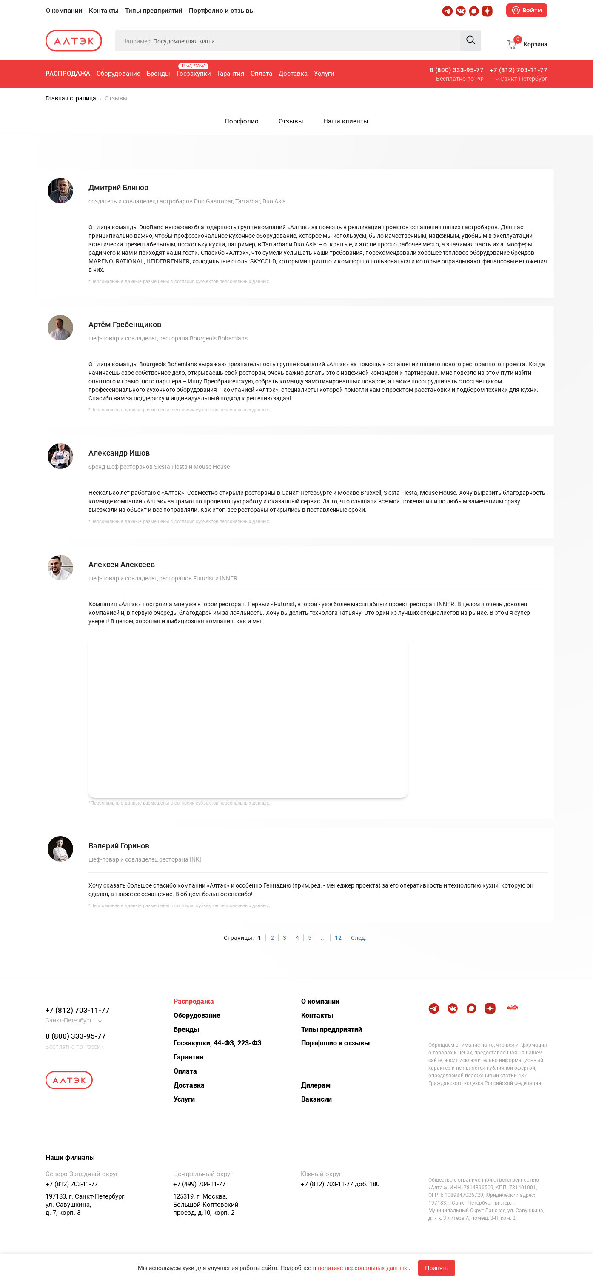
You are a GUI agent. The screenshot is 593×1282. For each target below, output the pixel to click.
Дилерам (316, 1085)
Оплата (261, 73)
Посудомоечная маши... (186, 41)
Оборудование (118, 73)
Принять (436, 1268)
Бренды (158, 73)
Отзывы (291, 121)
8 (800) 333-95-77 (457, 70)
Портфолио (242, 121)
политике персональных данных (363, 1268)
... (323, 937)
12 (338, 937)
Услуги (324, 73)
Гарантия (230, 73)
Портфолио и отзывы (222, 10)
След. (358, 937)
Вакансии (316, 1099)
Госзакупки (194, 70)
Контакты (104, 10)
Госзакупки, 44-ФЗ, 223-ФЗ (218, 1043)
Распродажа (68, 73)
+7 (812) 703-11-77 (518, 70)
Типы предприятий (153, 10)
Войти (527, 10)
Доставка (293, 73)
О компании (64, 10)
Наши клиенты (345, 121)
